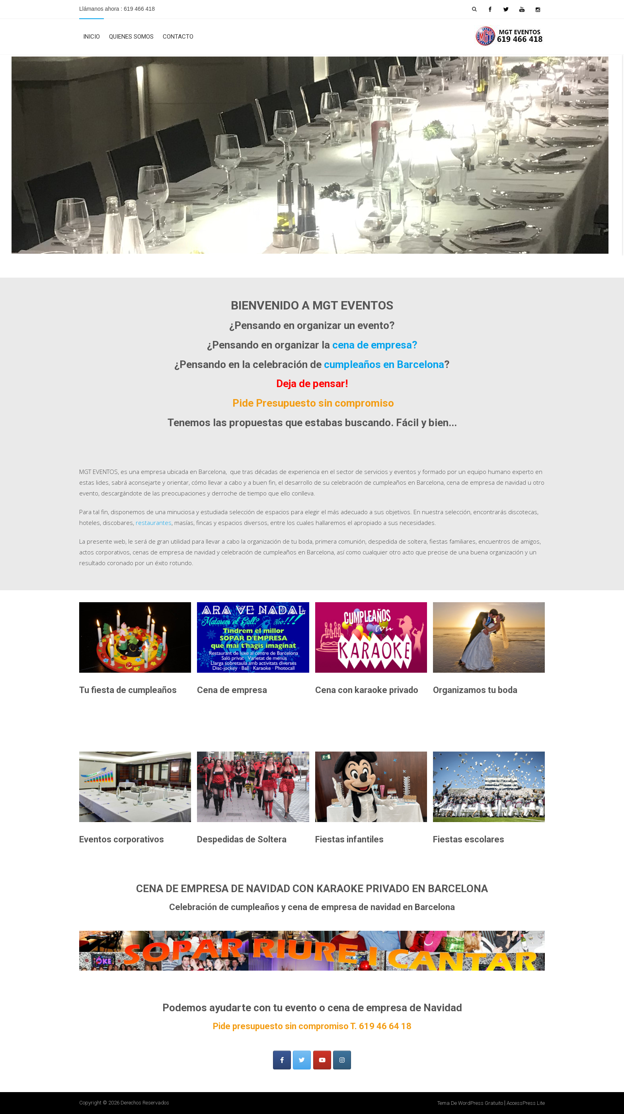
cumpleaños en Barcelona (384, 364)
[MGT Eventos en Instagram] (342, 1060)
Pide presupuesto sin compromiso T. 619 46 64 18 (312, 1026)
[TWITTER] (302, 1060)
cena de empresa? (374, 345)
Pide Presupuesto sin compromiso (313, 403)
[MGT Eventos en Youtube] (322, 1060)
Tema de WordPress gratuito (470, 1103)
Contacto (178, 36)
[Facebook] (282, 1060)
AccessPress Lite (526, 1103)
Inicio (91, 36)
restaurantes (154, 523)
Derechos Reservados (145, 1103)
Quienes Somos (131, 36)
